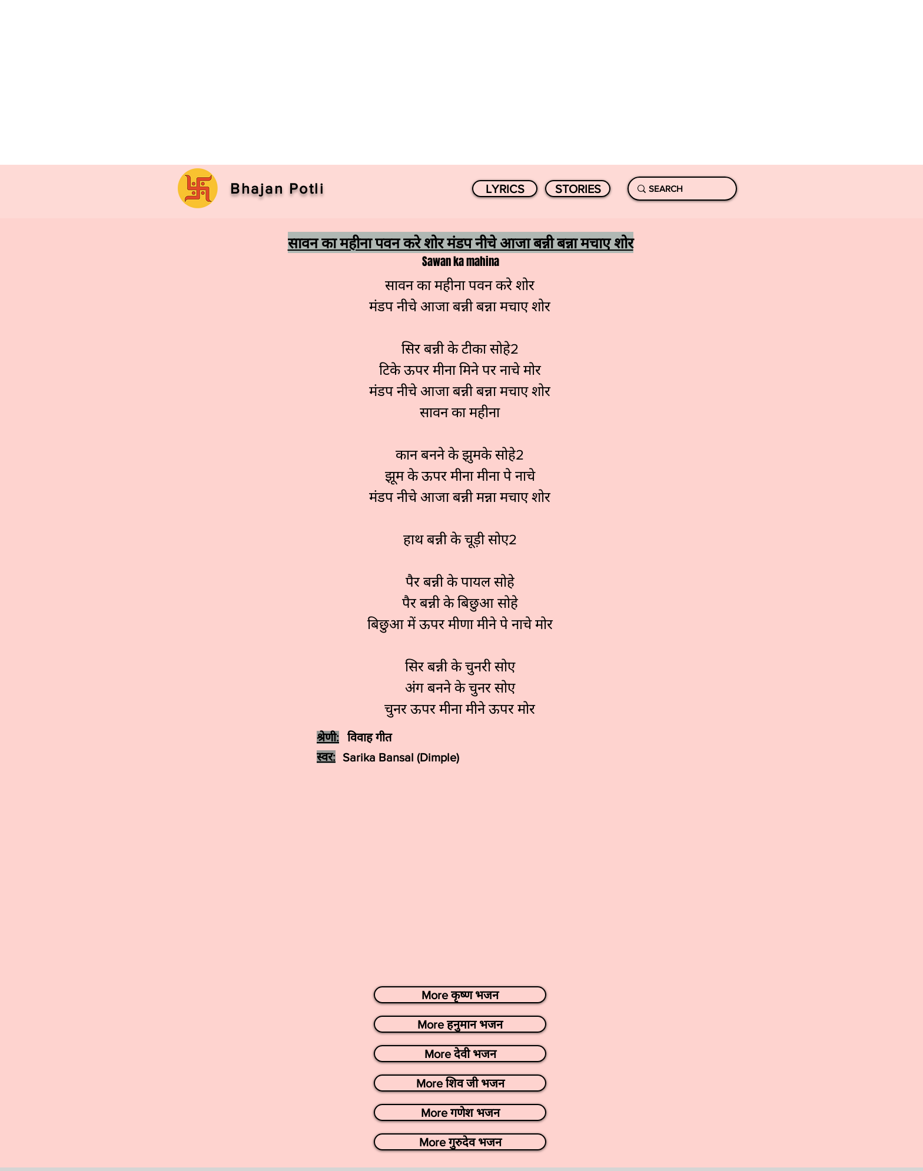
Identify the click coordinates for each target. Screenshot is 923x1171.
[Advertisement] (353, 82)
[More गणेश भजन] (460, 1112)
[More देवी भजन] (460, 1053)
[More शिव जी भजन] (460, 1083)
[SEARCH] (680, 188)
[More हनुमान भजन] (460, 1024)
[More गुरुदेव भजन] (460, 1141)
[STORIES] (577, 188)
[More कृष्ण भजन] (460, 994)
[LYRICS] (504, 188)
